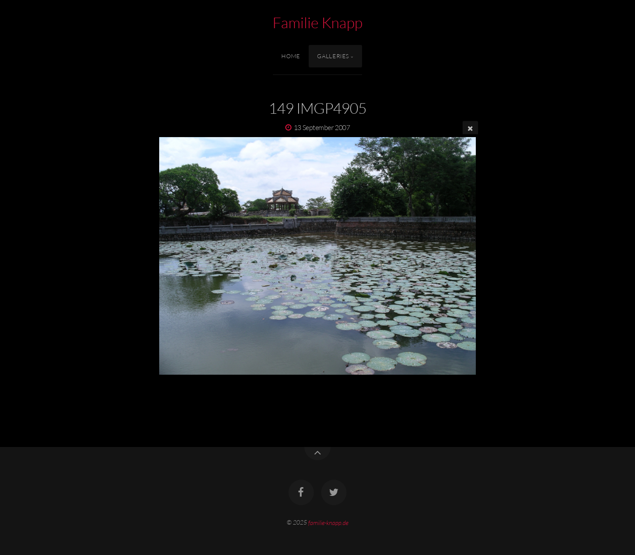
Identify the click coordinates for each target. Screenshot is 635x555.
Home (290, 56)
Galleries (333, 56)
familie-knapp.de (328, 522)
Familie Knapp (317, 22)
